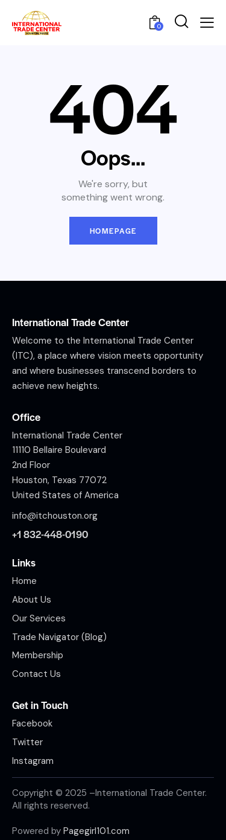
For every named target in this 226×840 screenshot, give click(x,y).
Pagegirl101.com (96, 831)
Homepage (113, 230)
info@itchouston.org (55, 516)
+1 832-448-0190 (50, 534)
